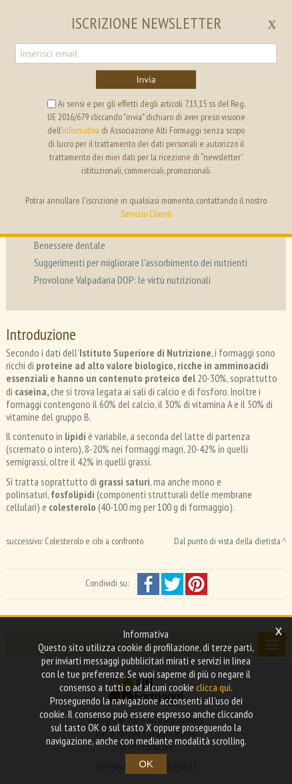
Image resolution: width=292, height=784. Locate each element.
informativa (80, 130)
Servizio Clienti (146, 214)
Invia (145, 79)
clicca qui (213, 687)
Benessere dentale (69, 245)
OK (146, 763)
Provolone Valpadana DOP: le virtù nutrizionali (122, 279)
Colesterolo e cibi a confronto (94, 541)
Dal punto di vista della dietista (227, 541)
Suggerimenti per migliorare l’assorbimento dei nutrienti (140, 262)
